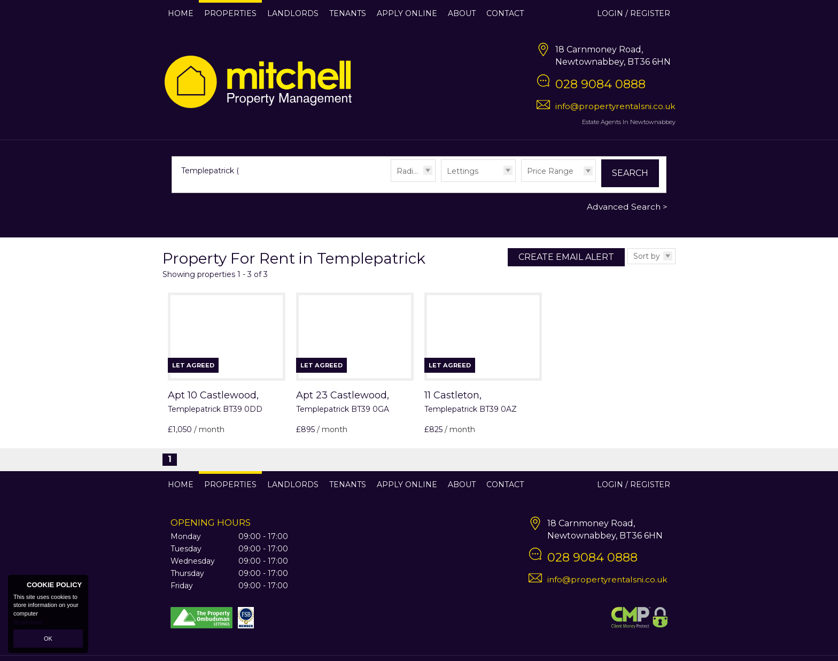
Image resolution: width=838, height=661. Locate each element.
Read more (27, 622)
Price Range (550, 171)
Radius (409, 171)
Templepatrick (213, 170)
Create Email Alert (566, 257)
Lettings (462, 171)
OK (48, 638)
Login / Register (633, 13)
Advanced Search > (627, 207)
